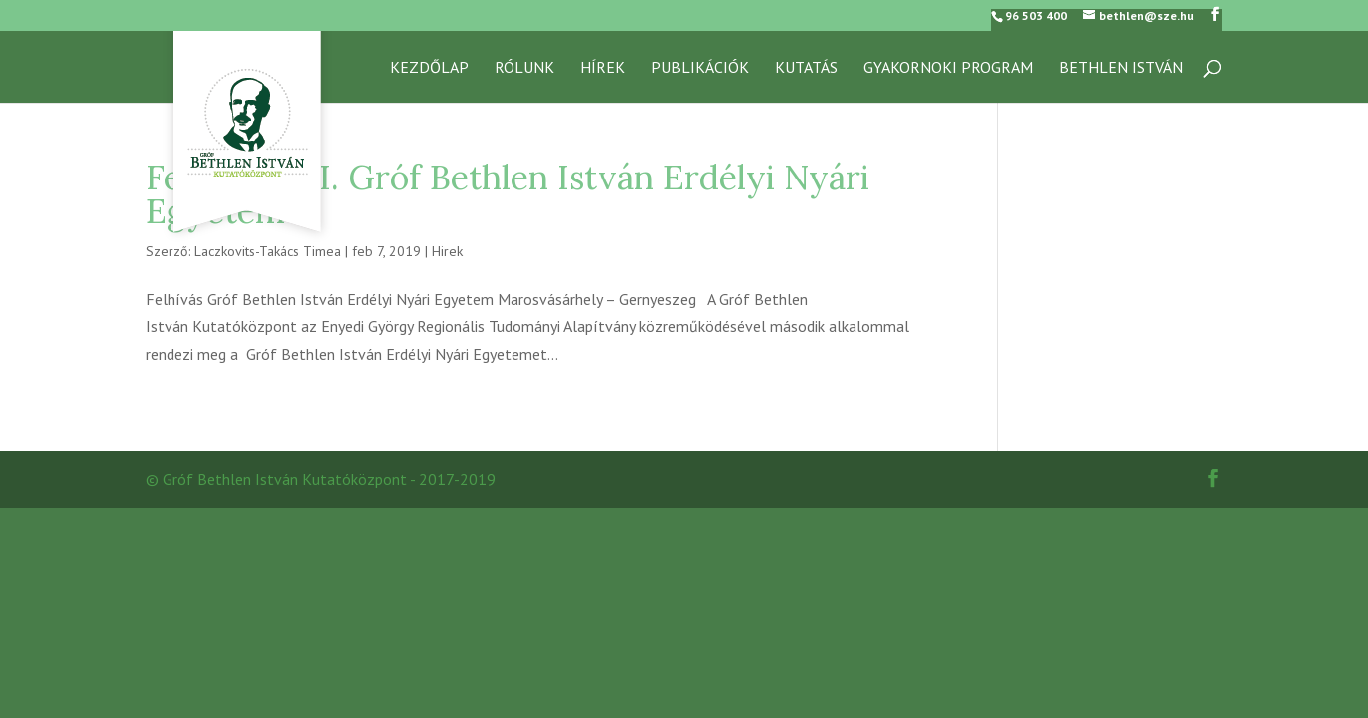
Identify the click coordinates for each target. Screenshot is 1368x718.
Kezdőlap (429, 68)
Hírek (602, 68)
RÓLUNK (524, 68)
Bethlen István (1121, 68)
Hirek (447, 251)
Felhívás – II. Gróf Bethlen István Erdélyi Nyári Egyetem (507, 194)
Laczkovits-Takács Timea (267, 251)
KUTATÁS (806, 68)
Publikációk (700, 68)
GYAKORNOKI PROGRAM (948, 68)
